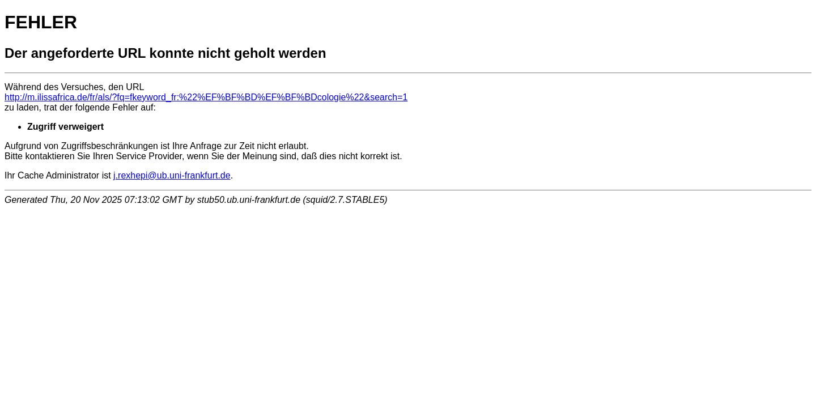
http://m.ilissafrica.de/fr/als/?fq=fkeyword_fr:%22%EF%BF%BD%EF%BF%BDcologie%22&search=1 (206, 97)
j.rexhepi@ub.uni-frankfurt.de (172, 175)
